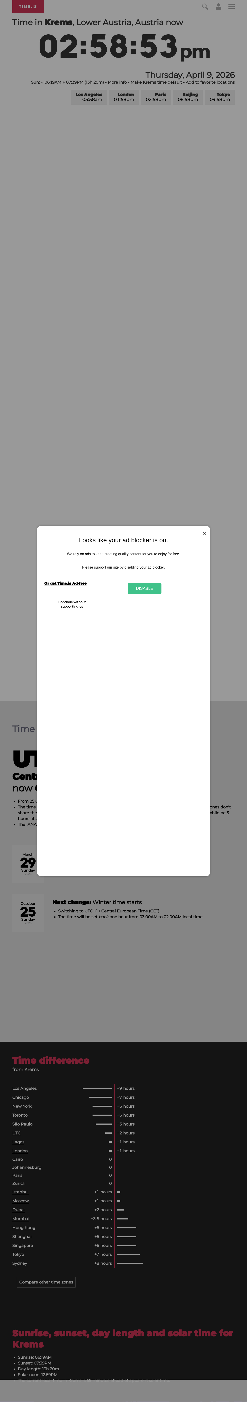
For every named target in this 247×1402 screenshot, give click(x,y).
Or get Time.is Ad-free (65, 583)
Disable (144, 588)
